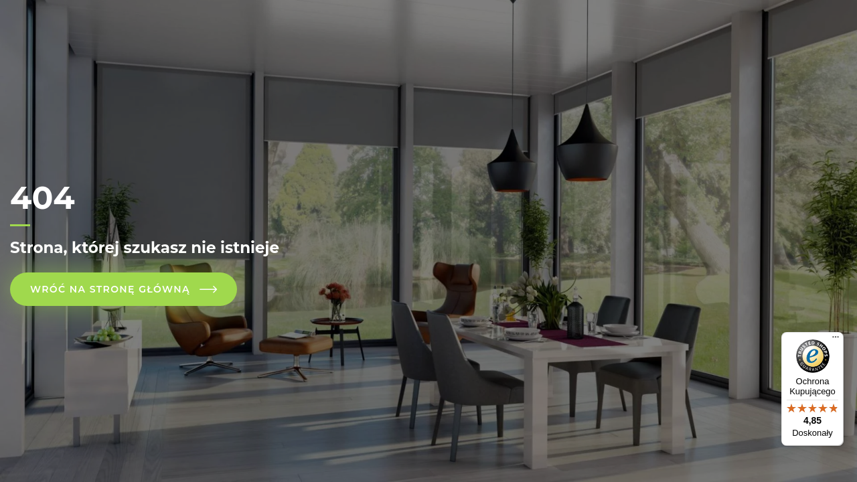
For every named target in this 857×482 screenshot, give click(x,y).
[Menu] (836, 340)
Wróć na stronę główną (110, 289)
